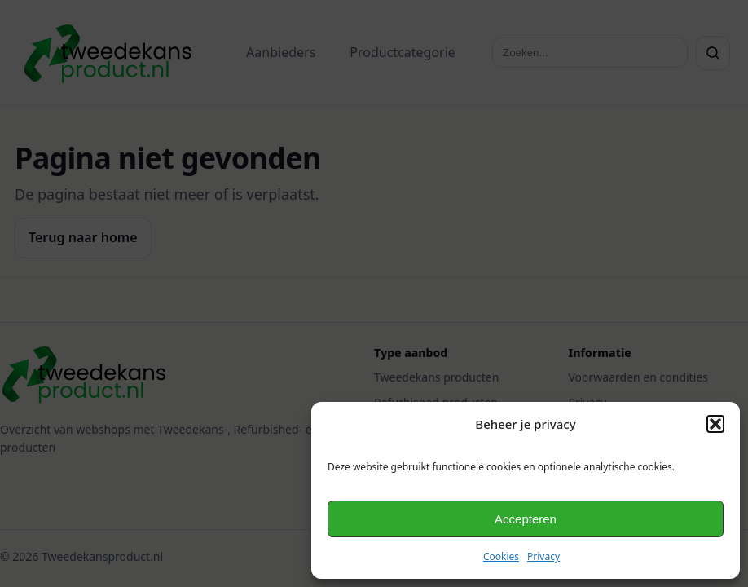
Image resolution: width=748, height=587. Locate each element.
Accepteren (526, 519)
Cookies (501, 556)
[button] (715, 424)
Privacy (543, 556)
